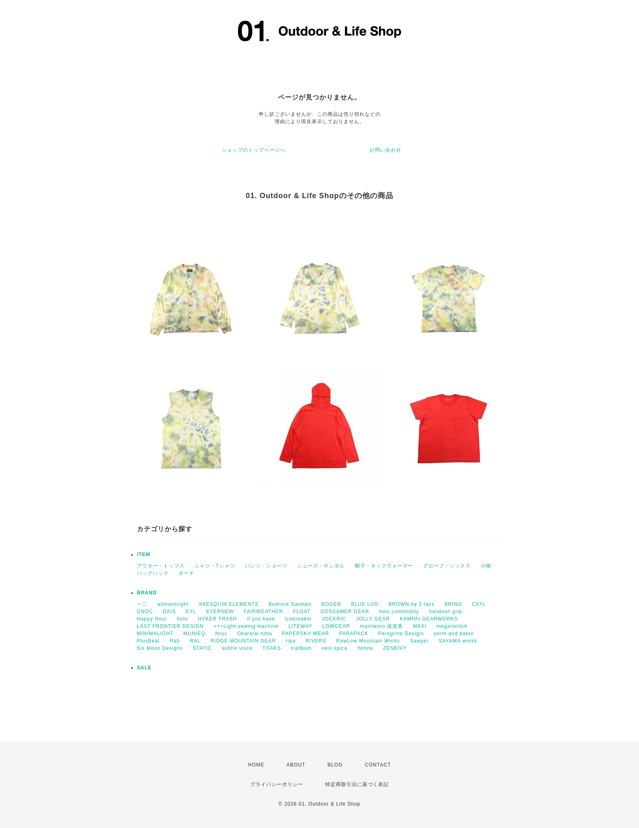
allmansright (173, 604)
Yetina (365, 648)
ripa (291, 641)
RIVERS (316, 641)
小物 (485, 566)
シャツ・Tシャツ (214, 566)
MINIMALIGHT (155, 633)
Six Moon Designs (160, 648)
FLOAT (302, 611)
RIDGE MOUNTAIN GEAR (243, 641)
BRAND (146, 593)
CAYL (479, 604)
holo (182, 619)
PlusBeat (148, 641)
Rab (175, 641)
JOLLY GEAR (373, 619)
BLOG (335, 765)
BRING (453, 604)
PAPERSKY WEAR (305, 633)
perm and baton (454, 633)
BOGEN (331, 604)
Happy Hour (152, 619)
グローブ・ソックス (447, 566)
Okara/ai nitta (254, 633)
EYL (191, 611)
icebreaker (298, 619)
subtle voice (237, 648)
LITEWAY (300, 626)
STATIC (202, 648)
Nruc (221, 633)
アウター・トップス (161, 566)
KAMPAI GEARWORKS (429, 619)
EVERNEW (220, 611)
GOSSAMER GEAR (344, 611)
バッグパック (153, 573)
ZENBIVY (395, 648)
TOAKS (271, 648)
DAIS (169, 611)
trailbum (301, 648)
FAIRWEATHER (263, 611)
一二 (142, 604)
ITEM (143, 554)
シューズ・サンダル (321, 566)
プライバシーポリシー (276, 784)
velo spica (334, 648)
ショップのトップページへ (253, 150)
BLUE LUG (365, 604)
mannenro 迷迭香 (381, 626)
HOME (256, 765)
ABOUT (295, 765)
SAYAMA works (458, 641)
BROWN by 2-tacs (411, 604)
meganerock (451, 626)
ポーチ (186, 573)
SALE (144, 668)
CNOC (145, 611)
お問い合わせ (385, 150)
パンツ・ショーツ (266, 566)
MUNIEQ (194, 633)
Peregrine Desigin (401, 633)
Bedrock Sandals (290, 604)
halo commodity (399, 611)
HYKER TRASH (217, 619)
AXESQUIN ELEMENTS (228, 604)
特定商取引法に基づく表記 (357, 784)
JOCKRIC (334, 619)
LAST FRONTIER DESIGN (170, 626)
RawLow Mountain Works (368, 641)
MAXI (419, 626)
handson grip (445, 611)
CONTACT (378, 765)
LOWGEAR (336, 626)
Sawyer (419, 641)
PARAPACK (353, 633)
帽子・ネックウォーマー (384, 566)
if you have (261, 619)
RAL (195, 641)
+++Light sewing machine (246, 626)
